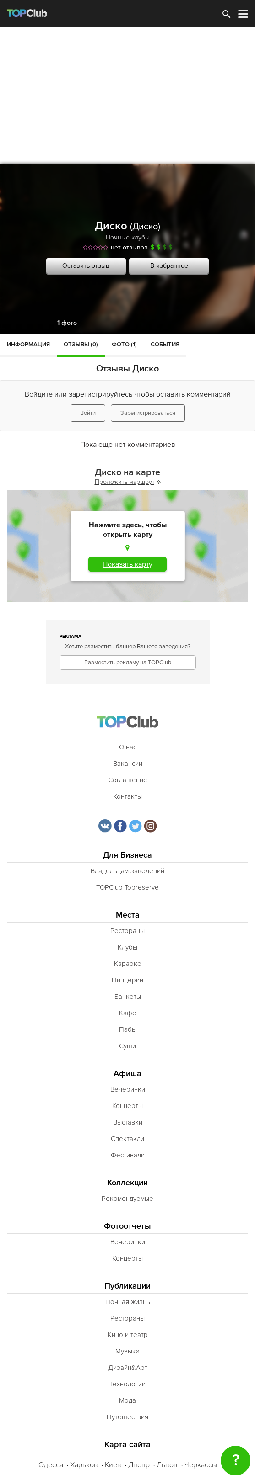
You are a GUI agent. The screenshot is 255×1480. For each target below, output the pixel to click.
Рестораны (127, 930)
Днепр (139, 1464)
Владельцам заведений (127, 871)
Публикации (127, 1286)
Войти (88, 413)
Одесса (50, 1464)
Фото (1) (124, 344)
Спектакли (127, 1138)
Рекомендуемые (127, 1198)
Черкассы (200, 1464)
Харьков (84, 1464)
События (165, 344)
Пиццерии (127, 980)
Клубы (127, 947)
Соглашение (127, 780)
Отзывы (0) (81, 344)
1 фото (67, 323)
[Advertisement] (127, 96)
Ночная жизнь (127, 1301)
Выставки (127, 1122)
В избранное (169, 266)
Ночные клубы (128, 237)
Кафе (127, 1013)
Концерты (127, 1105)
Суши (127, 1046)
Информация (28, 344)
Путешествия (127, 1417)
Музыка (127, 1351)
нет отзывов (129, 247)
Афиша (127, 1073)
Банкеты (127, 996)
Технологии (128, 1384)
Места (128, 915)
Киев (113, 1464)
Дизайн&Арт (127, 1367)
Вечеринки (127, 1089)
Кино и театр (128, 1334)
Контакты (127, 796)
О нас (127, 747)
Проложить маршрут (128, 482)
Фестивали (128, 1155)
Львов (167, 1464)
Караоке (127, 963)
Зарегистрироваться (147, 413)
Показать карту (127, 564)
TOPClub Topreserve (127, 887)
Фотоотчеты (127, 1226)
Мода (127, 1400)
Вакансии (127, 763)
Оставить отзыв (85, 266)
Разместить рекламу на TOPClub (127, 662)
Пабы (127, 1029)
